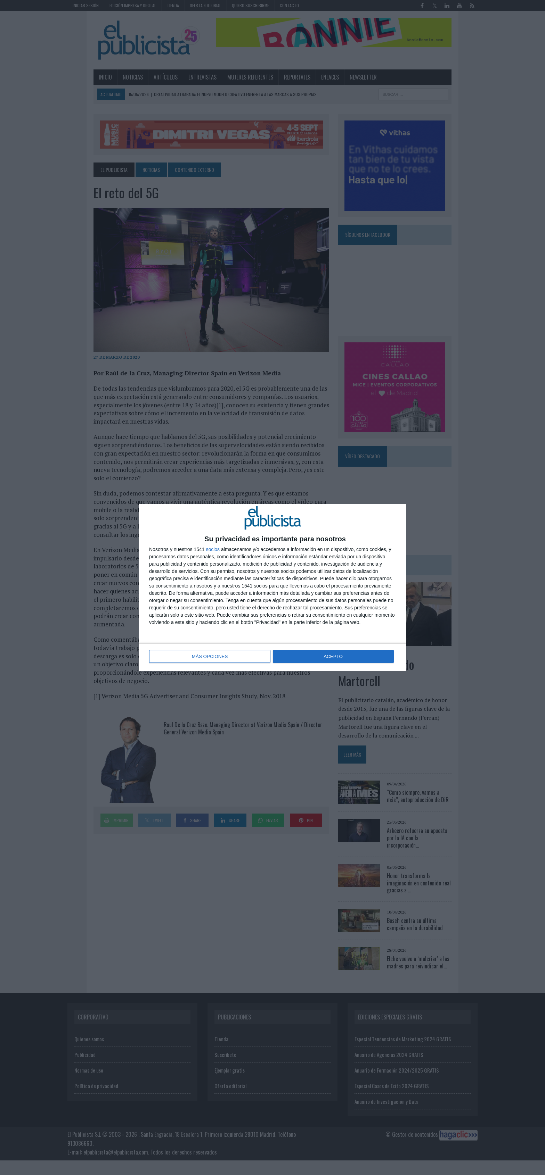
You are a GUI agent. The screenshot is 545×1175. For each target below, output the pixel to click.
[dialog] (272, 587)
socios (213, 549)
